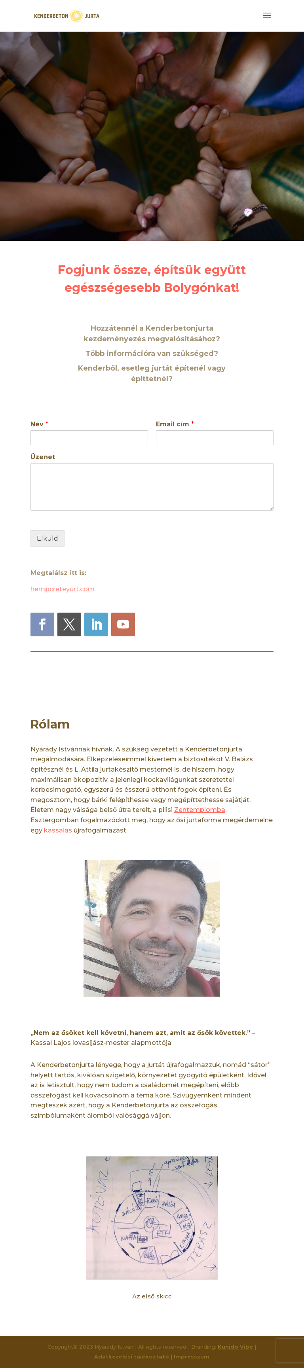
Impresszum (191, 1356)
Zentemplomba (199, 810)
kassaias (58, 830)
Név (39, 424)
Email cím (175, 424)
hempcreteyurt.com (62, 589)
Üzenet (42, 457)
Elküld (47, 538)
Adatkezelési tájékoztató (131, 1356)
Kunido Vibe (235, 1346)
